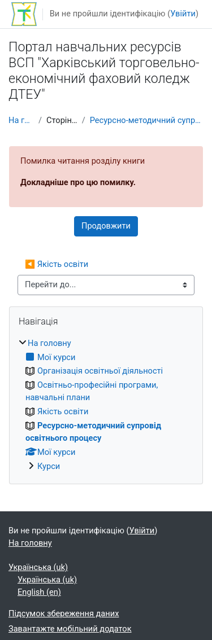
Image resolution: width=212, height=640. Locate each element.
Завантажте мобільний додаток (70, 629)
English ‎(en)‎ (39, 592)
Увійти (183, 13)
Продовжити (106, 226)
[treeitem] (106, 405)
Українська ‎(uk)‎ (38, 567)
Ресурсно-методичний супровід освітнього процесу (147, 120)
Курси (48, 466)
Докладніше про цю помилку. (78, 182)
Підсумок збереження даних (63, 613)
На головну (21, 120)
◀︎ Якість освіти (56, 264)
